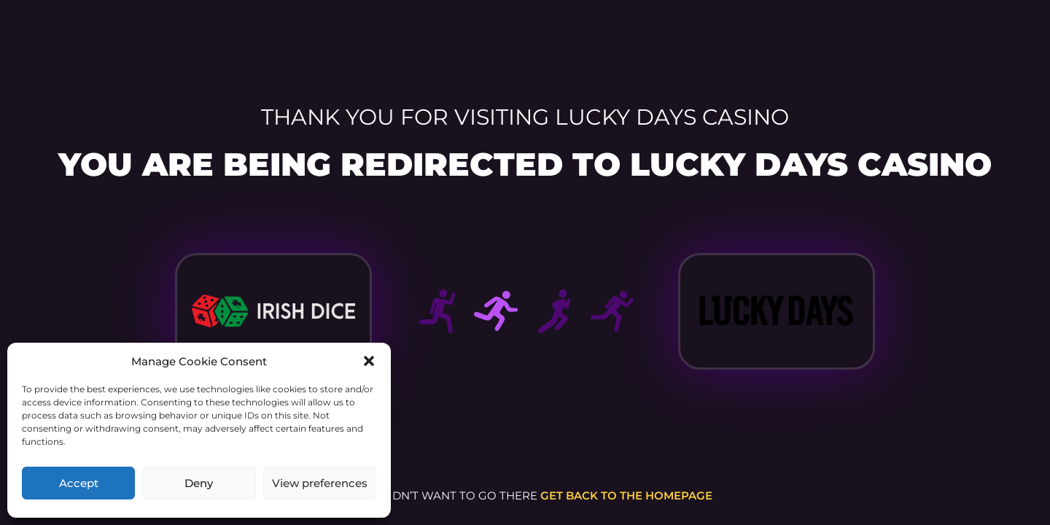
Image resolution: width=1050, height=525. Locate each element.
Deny (198, 483)
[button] (369, 361)
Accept (78, 483)
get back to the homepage (626, 495)
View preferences (320, 483)
